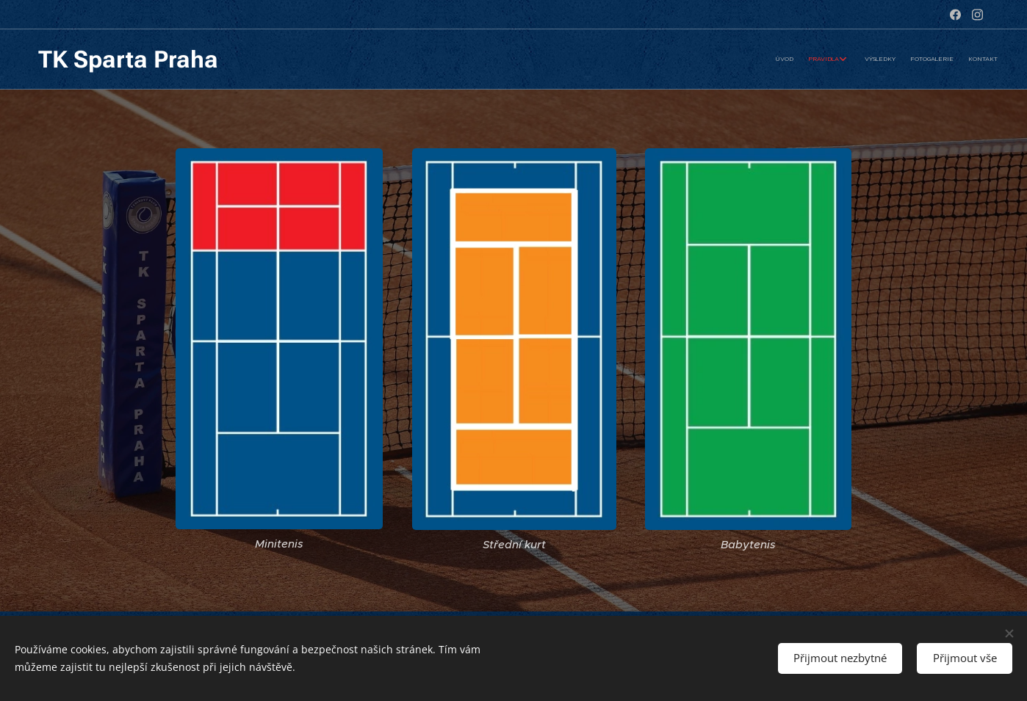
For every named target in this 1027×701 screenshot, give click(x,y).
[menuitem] (929, 59)
